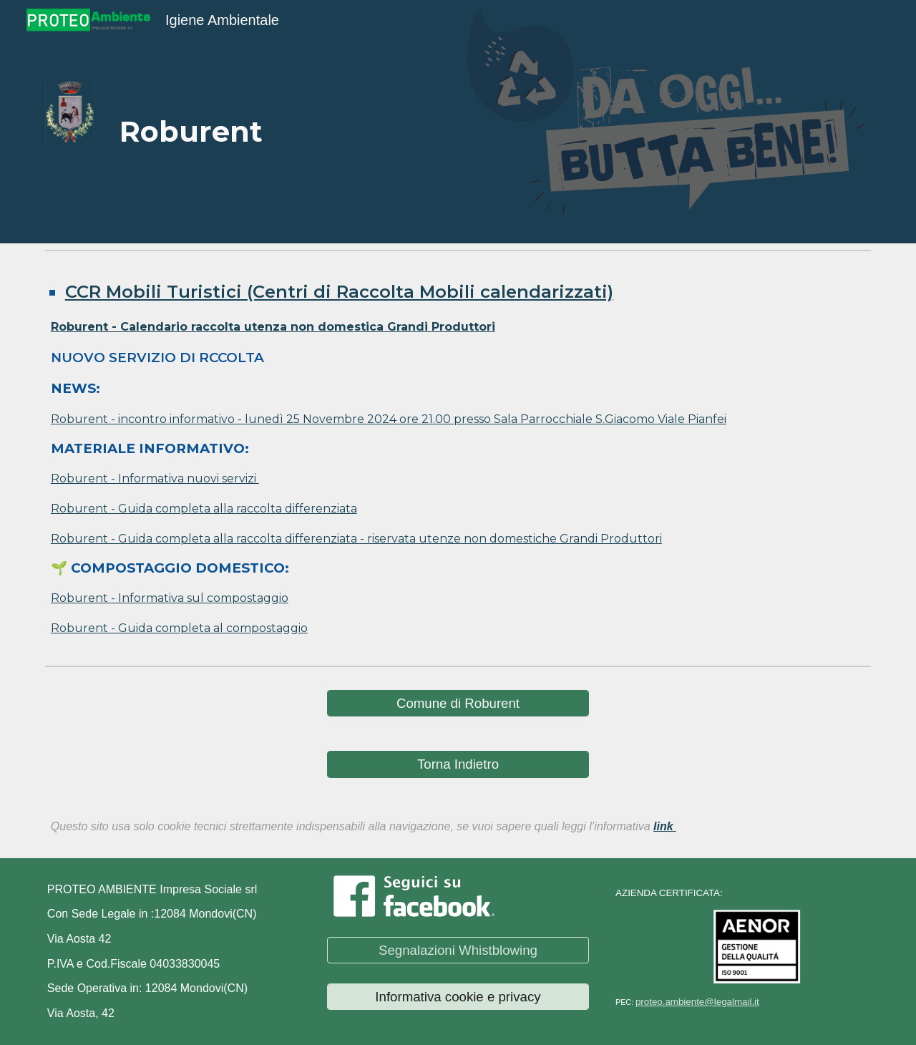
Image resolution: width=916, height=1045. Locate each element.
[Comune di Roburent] (458, 703)
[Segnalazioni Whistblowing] (458, 950)
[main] (281, 122)
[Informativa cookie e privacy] (458, 997)
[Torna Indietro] (458, 764)
